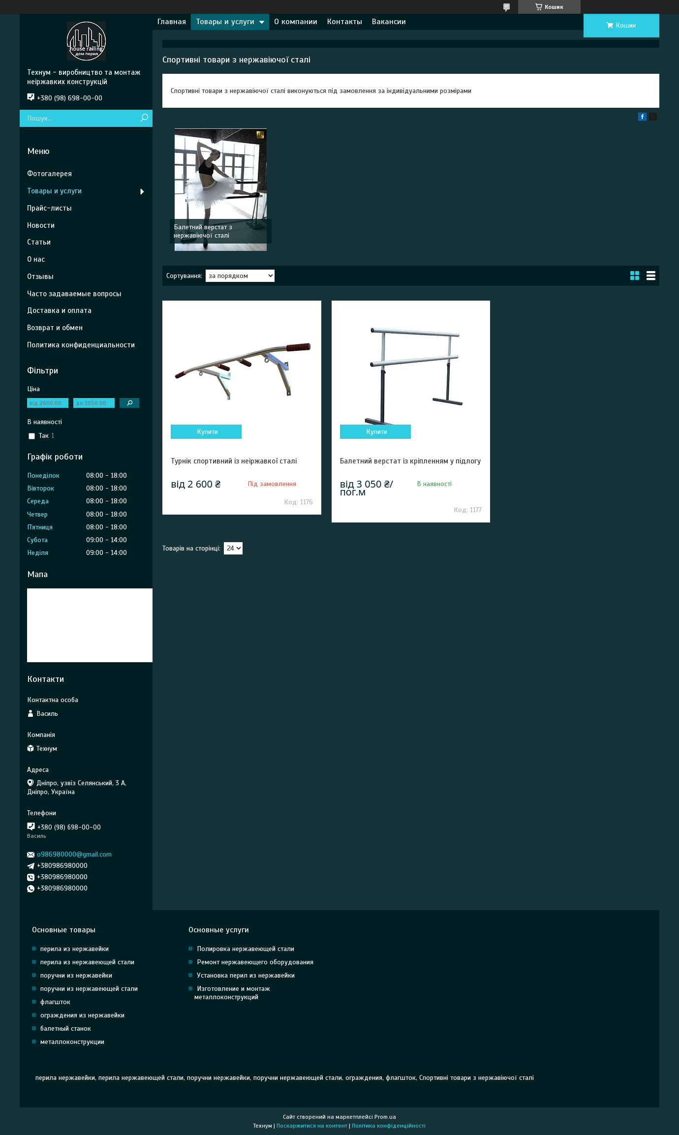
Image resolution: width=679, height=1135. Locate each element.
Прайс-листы (49, 208)
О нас (36, 259)
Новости (41, 225)
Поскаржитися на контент (312, 1125)
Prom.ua (385, 1116)
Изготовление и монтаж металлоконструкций (232, 992)
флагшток (55, 1002)
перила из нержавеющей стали (87, 962)
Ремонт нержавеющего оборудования (255, 962)
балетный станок (65, 1028)
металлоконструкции (72, 1042)
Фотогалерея (49, 173)
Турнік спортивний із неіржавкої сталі (234, 461)
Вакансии (389, 22)
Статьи (39, 242)
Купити (207, 432)
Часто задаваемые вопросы (74, 293)
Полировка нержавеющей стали (245, 949)
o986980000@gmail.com (74, 854)
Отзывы (40, 276)
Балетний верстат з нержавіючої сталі (203, 231)
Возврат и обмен (55, 327)
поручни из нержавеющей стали (89, 988)
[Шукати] (144, 118)
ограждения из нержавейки (82, 1015)
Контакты (344, 22)
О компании (295, 22)
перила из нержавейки (74, 949)
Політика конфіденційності (389, 1125)
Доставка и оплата (59, 310)
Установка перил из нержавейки (246, 975)
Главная (171, 22)
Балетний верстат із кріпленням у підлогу (410, 461)
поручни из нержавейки (76, 975)
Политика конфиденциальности (81, 344)
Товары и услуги (225, 22)
